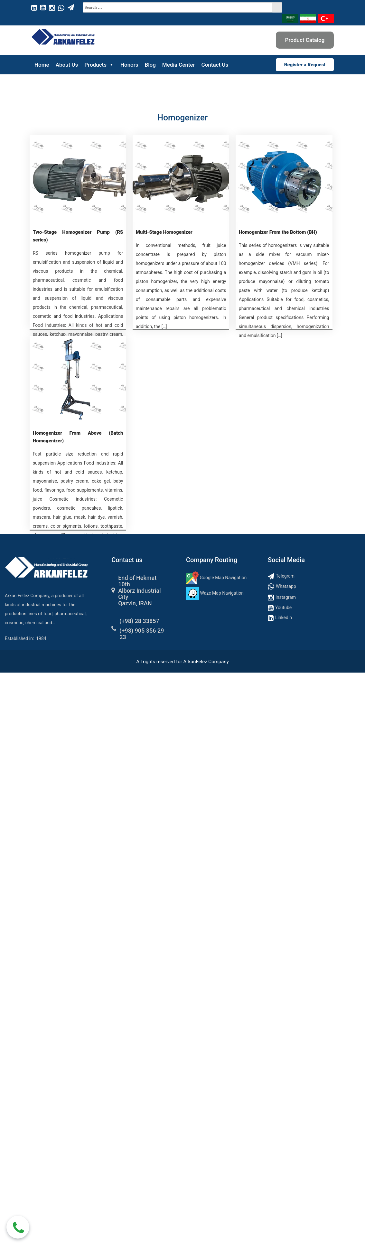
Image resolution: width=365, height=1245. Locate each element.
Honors (129, 64)
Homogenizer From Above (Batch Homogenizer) (78, 437)
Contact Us (215, 64)
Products (99, 64)
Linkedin (283, 617)
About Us (67, 64)
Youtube (283, 607)
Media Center (178, 64)
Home (41, 64)
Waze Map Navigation (222, 593)
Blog (150, 64)
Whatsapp (286, 586)
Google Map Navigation (223, 577)
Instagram (286, 597)
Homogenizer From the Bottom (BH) (278, 232)
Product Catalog (305, 40)
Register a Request (305, 65)
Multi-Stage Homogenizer (164, 232)
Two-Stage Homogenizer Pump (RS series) (78, 236)
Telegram (285, 576)
